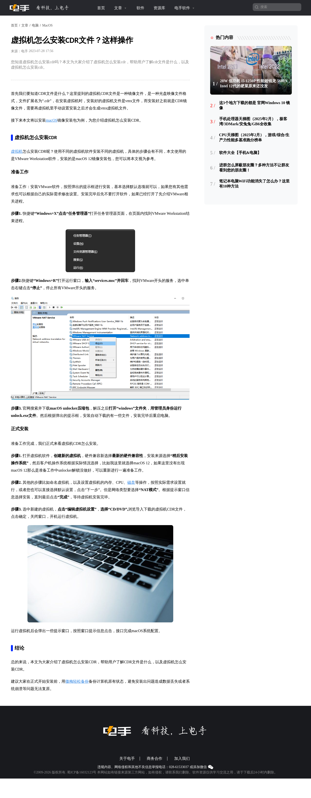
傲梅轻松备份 (77, 681)
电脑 (35, 25)
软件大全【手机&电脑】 (240, 153)
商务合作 (154, 759)
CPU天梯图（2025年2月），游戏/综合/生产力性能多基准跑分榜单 (254, 137)
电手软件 (184, 8)
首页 (101, 8)
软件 (140, 8)
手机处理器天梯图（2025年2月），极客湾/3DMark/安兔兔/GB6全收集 (253, 121)
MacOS (47, 25)
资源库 (159, 8)
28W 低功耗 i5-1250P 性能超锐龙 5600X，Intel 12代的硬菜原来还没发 (256, 83)
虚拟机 (17, 151)
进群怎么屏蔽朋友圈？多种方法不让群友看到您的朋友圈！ (254, 167)
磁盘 (131, 482)
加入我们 (182, 759)
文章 (120, 8)
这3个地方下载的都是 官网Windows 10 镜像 (254, 105)
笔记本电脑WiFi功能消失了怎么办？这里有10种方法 (254, 183)
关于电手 (127, 759)
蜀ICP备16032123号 (81, 772)
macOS (51, 120)
